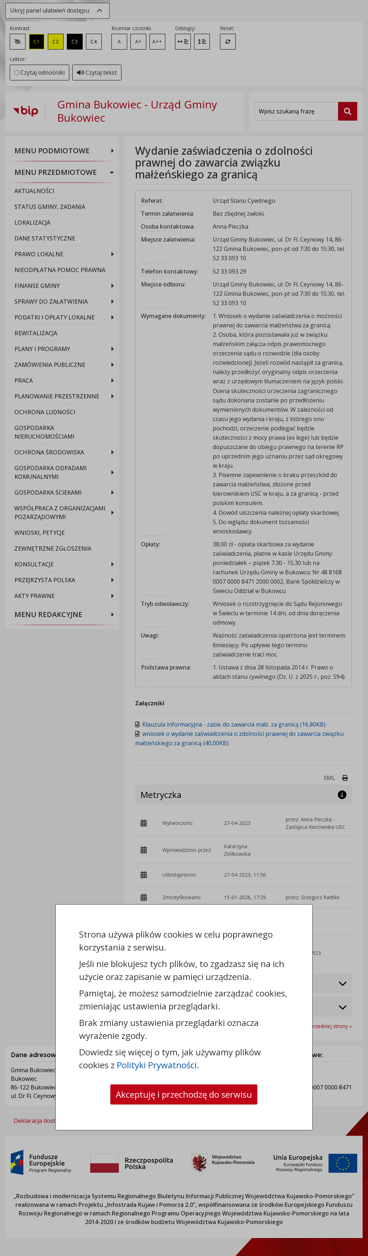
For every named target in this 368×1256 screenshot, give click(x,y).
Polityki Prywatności (157, 1065)
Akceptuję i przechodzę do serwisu (184, 1094)
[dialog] (184, 628)
